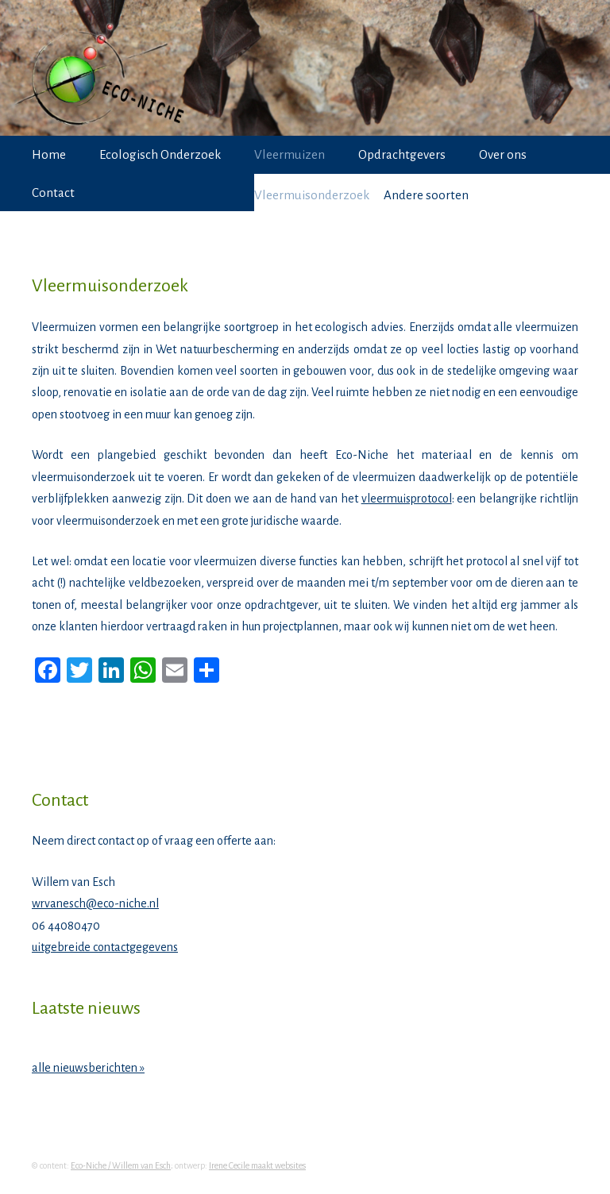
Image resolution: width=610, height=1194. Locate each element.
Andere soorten (426, 195)
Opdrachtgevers (402, 154)
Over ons (503, 154)
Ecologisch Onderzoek (160, 154)
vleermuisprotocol (406, 498)
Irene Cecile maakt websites (257, 1165)
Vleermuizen (289, 154)
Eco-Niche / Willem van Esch (121, 1165)
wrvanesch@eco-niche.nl (95, 903)
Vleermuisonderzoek (311, 195)
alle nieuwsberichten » (88, 1067)
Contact (53, 192)
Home (49, 154)
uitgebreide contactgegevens (105, 947)
